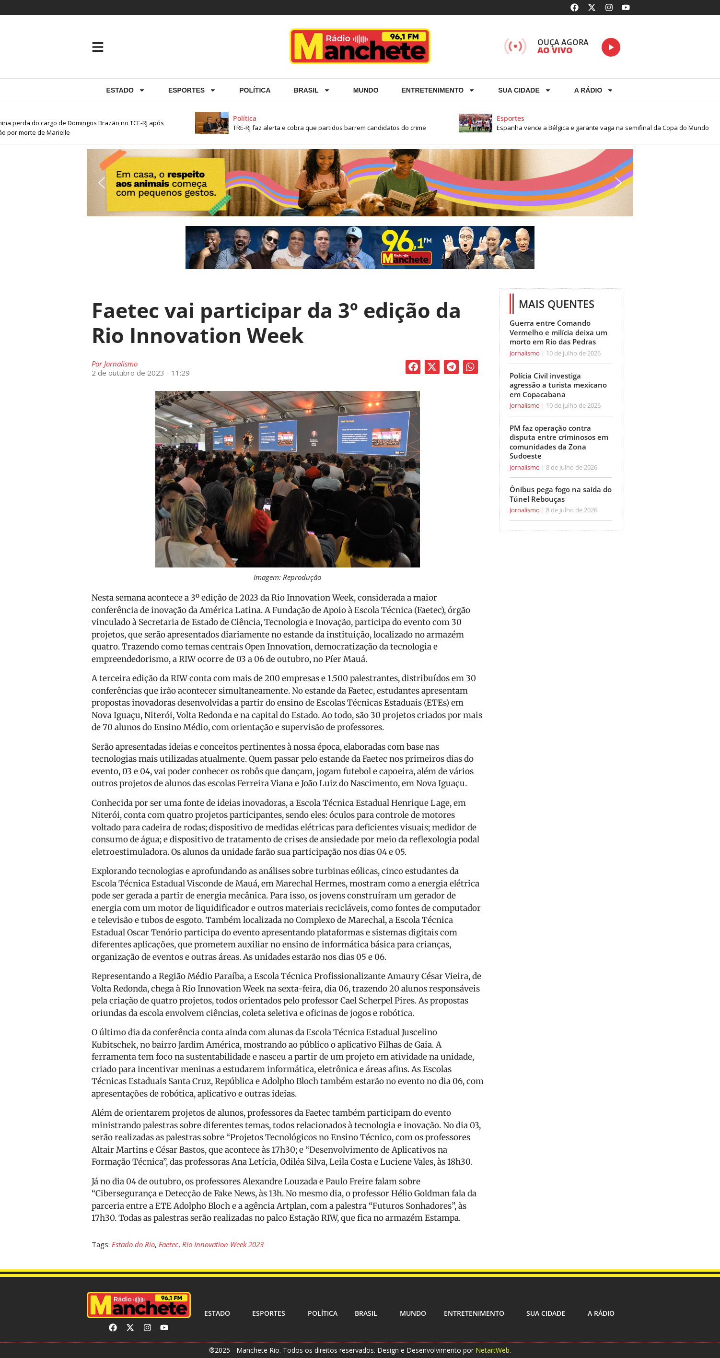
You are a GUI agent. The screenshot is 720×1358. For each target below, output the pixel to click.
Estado (125, 90)
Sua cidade (524, 90)
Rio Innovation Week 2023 (223, 1244)
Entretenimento (439, 90)
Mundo (366, 90)
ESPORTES (192, 90)
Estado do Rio (133, 1244)
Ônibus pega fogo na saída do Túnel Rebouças (561, 494)
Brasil (312, 90)
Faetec (168, 1244)
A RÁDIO (594, 90)
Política (254, 90)
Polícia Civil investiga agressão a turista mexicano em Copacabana (558, 385)
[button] (350, 123)
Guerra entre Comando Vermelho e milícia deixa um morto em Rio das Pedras (558, 332)
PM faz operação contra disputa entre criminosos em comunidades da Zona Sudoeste (559, 442)
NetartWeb (493, 1350)
